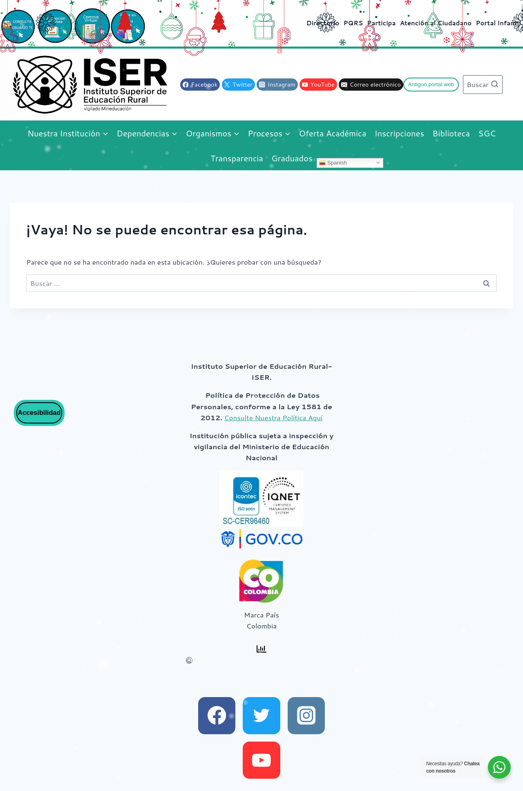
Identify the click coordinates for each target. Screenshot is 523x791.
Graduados (292, 158)
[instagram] (306, 715)
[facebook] (216, 715)
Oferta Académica (332, 133)
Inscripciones (400, 133)
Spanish (333, 162)
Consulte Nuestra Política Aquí (273, 417)
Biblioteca (451, 133)
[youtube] (261, 760)
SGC (487, 133)
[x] (261, 715)
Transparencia (236, 158)
